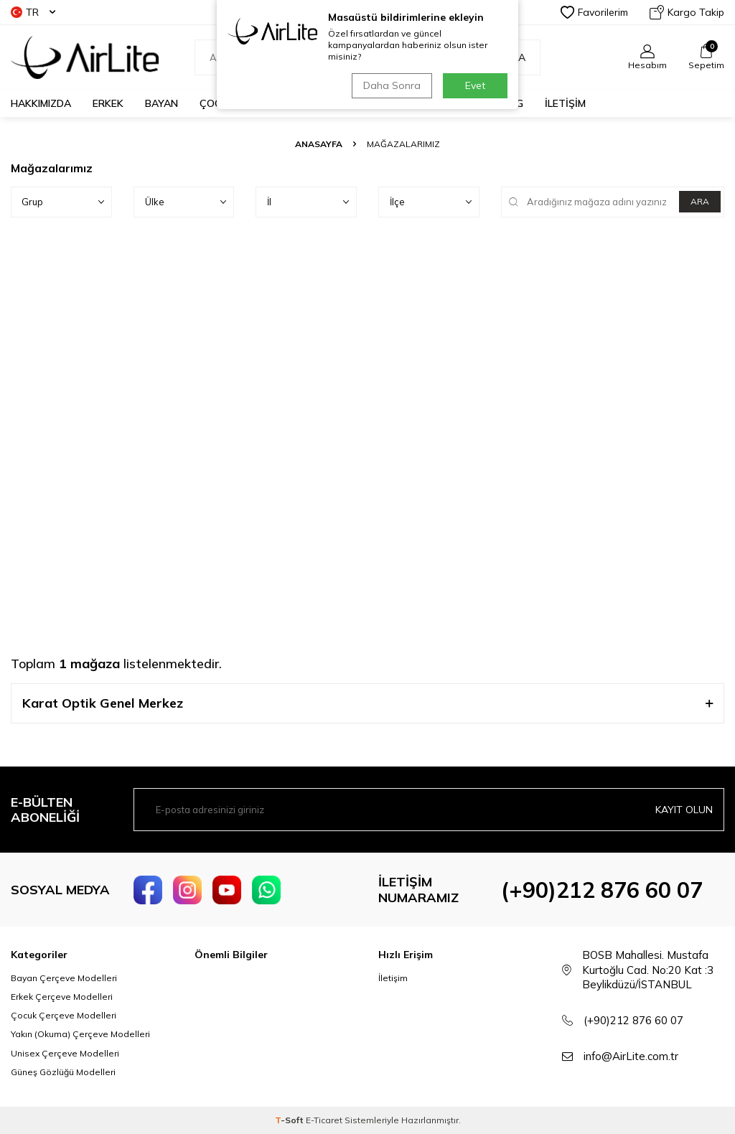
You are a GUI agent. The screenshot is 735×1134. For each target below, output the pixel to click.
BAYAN (161, 103)
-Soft (290, 1120)
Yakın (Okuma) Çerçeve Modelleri (80, 1033)
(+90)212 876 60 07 (602, 890)
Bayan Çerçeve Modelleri (64, 978)
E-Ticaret (324, 1120)
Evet (475, 85)
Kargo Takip (687, 12)
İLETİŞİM (565, 103)
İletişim (393, 978)
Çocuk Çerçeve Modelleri (63, 1015)
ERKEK (108, 103)
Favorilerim (594, 12)
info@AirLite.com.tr (631, 1056)
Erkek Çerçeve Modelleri (62, 996)
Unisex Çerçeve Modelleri (65, 1053)
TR (33, 12)
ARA (699, 201)
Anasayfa (318, 144)
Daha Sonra (392, 85)
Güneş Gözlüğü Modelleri (63, 1072)
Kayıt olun (684, 809)
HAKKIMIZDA (41, 103)
